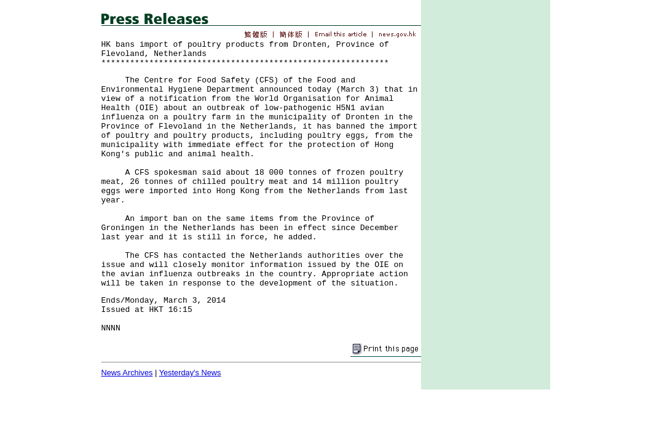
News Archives (127, 372)
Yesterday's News (190, 372)
